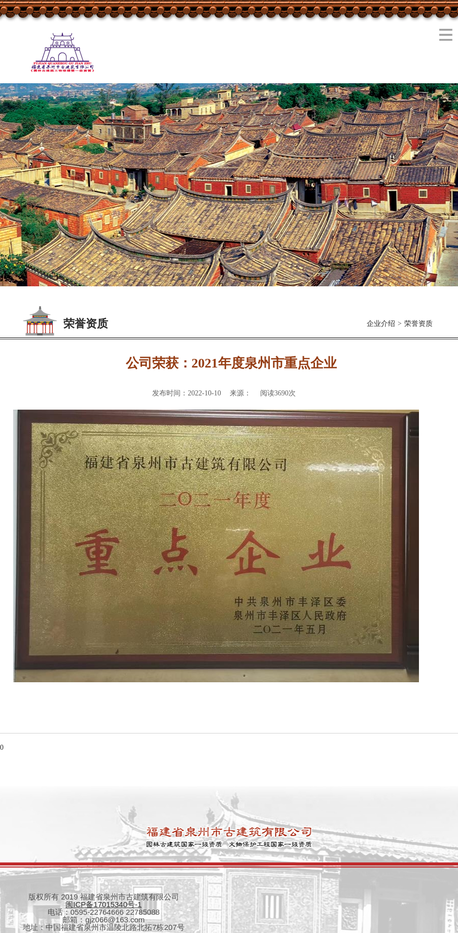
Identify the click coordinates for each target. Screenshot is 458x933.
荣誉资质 (418, 323)
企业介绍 (381, 323)
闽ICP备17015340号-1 (103, 904)
